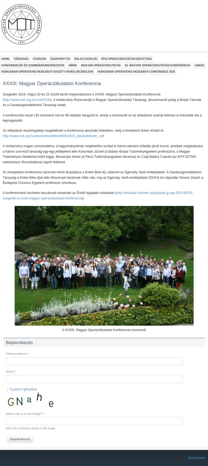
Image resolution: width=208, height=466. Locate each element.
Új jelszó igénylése (23, 389)
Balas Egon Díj (85, 58)
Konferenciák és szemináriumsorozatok (33, 65)
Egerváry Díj (60, 58)
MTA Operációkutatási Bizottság (126, 58)
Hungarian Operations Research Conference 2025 (136, 71)
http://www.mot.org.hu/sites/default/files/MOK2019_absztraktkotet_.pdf (53, 136)
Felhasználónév (17, 353)
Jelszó (11, 371)
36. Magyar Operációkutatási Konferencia (157, 65)
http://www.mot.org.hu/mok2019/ (27, 100)
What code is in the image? (25, 413)
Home (5, 58)
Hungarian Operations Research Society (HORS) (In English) (47, 71)
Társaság (21, 58)
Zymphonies (196, 458)
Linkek (199, 65)
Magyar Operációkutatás (101, 65)
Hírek (73, 65)
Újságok (39, 58)
